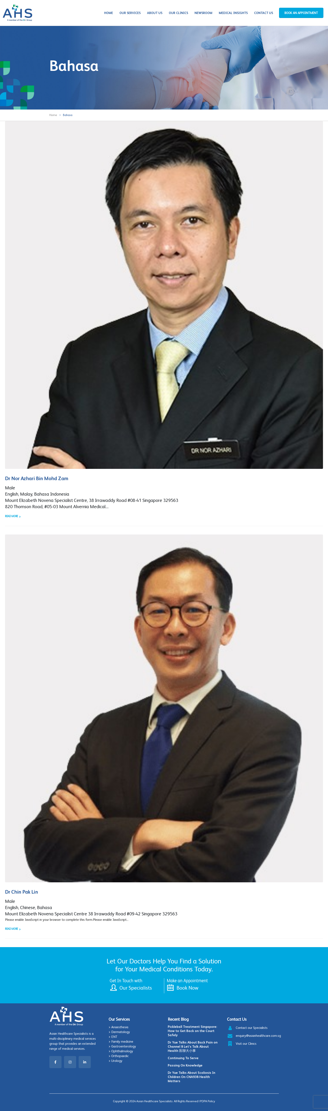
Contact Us (263, 13)
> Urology (115, 1061)
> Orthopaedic (119, 1056)
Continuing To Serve (183, 1058)
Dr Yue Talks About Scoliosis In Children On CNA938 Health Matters (191, 1077)
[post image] (164, 295)
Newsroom (203, 13)
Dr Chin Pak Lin (21, 892)
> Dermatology (119, 1032)
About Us (154, 13)
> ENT (113, 1037)
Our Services (130, 13)
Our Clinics (178, 13)
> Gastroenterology (122, 1046)
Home (108, 13)
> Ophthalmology (121, 1051)
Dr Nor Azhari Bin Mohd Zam (36, 478)
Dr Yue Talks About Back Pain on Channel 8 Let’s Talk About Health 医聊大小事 (193, 1046)
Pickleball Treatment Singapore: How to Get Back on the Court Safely (192, 1031)
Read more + (12, 516)
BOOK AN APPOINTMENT (301, 13)
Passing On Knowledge (185, 1065)
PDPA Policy (207, 1101)
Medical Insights (233, 13)
